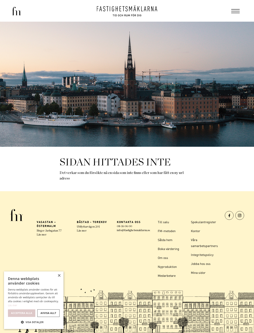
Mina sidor (198, 273)
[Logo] (127, 11)
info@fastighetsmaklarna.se (134, 230)
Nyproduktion (167, 267)
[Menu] (235, 11)
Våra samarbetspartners (204, 243)
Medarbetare (167, 276)
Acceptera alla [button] (21, 313)
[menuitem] (235, 11)
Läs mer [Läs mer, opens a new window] (12, 305)
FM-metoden (167, 231)
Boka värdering (168, 249)
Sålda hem (165, 240)
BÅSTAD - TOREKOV (92, 222)
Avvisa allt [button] (48, 313)
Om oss (163, 258)
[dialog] (34, 300)
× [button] (59, 275)
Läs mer (41, 234)
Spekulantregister (203, 222)
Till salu (163, 222)
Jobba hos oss (201, 264)
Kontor (195, 231)
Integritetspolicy (202, 255)
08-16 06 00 (124, 226)
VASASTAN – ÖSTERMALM (46, 224)
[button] (34, 322)
